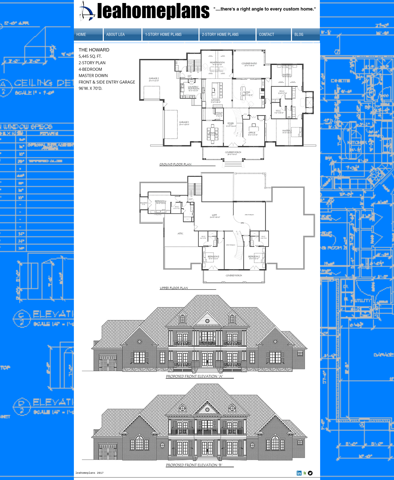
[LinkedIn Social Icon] (299, 473)
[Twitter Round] (310, 473)
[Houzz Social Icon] (304, 473)
